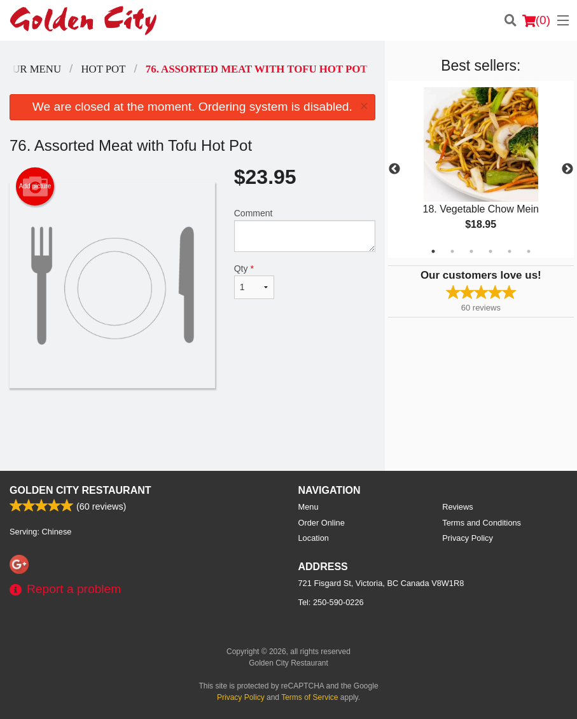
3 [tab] (471, 251)
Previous (394, 169)
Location (313, 538)
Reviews (457, 507)
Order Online (321, 522)
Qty (254, 281)
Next (567, 169)
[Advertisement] (192, 429)
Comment (304, 230)
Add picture (35, 186)
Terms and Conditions (481, 522)
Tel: (331, 602)
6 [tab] (528, 251)
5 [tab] (509, 251)
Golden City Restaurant (80, 490)
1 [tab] (433, 251)
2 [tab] (452, 251)
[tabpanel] (481, 169)
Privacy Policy (467, 538)
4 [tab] (490, 251)
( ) (536, 20)
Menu (308, 507)
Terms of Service (309, 697)
